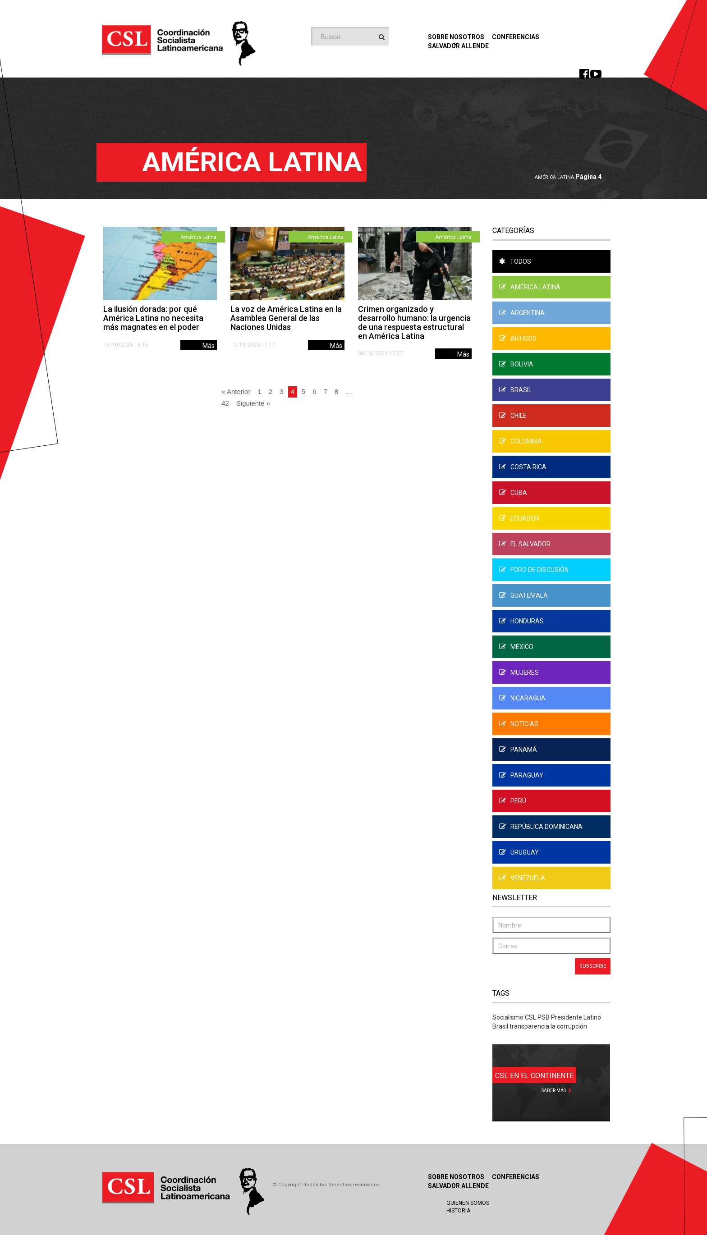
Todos (515, 261)
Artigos (518, 338)
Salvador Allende (458, 1185)
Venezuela (522, 878)
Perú (512, 801)
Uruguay (519, 852)
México (516, 646)
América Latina (554, 177)
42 (225, 403)
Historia (458, 1211)
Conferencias (515, 37)
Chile (513, 415)
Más (208, 345)
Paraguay (521, 775)
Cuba (513, 492)
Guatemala (523, 595)
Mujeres (519, 672)
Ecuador (519, 518)
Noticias (518, 723)
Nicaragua (522, 698)
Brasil (515, 389)
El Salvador (525, 544)
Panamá (518, 749)
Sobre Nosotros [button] (456, 39)
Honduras (521, 621)
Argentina (522, 312)
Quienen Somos (467, 1203)
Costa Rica (522, 467)
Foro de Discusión (534, 569)
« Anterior (235, 391)
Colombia (520, 441)
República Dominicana (541, 826)
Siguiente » (253, 403)
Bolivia (516, 364)
